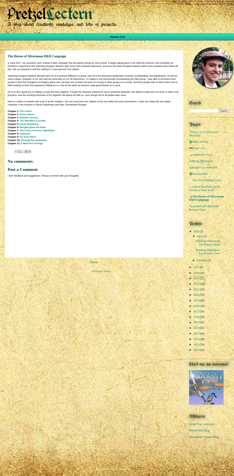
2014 (196, 327)
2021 (196, 289)
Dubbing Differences (201, 161)
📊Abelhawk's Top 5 (201, 154)
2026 (196, 231)
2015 (196, 322)
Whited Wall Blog (199, 430)
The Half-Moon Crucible (32, 120)
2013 (196, 333)
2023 (196, 278)
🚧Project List (197, 148)
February (202, 260)
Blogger (135, 469)
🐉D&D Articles (198, 141)
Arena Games (27, 114)
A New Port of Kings (32, 143)
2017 (196, 311)
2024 (196, 272)
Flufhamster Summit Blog (204, 437)
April (200, 236)
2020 (196, 294)
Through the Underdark (34, 140)
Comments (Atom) (101, 271)
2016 (196, 316)
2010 (196, 349)
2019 (196, 300)
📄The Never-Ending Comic (205, 180)
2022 (196, 283)
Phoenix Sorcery (29, 117)
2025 (196, 267)
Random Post (117, 37)
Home (94, 262)
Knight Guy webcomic (202, 424)
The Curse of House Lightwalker (37, 130)
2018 (196, 305)
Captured (25, 133)
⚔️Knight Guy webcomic (203, 167)
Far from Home (28, 136)
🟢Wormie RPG (198, 173)
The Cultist (25, 111)
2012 (196, 339)
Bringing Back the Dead (33, 127)
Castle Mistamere (29, 124)
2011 (196, 344)
